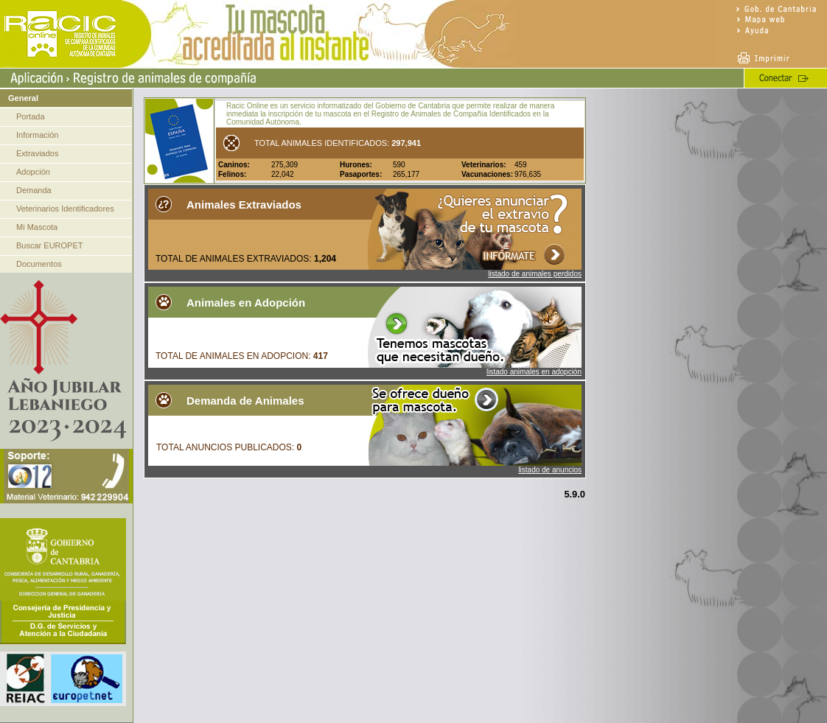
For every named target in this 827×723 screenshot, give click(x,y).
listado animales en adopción (534, 372)
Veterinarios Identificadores (65, 208)
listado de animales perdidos (535, 274)
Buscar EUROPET (49, 245)
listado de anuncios (550, 470)
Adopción (33, 171)
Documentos (39, 263)
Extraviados (37, 153)
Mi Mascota (36, 227)
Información (37, 134)
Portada (30, 116)
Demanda (34, 190)
